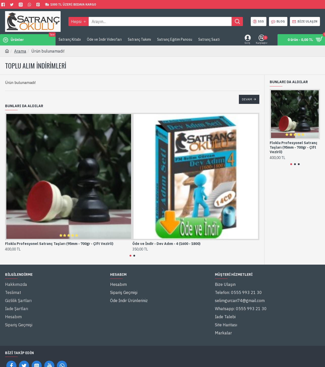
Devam (247, 99)
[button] (130, 256)
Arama (20, 51)
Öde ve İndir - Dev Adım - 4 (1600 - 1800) (166, 243)
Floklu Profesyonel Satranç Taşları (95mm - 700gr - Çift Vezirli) (59, 243)
